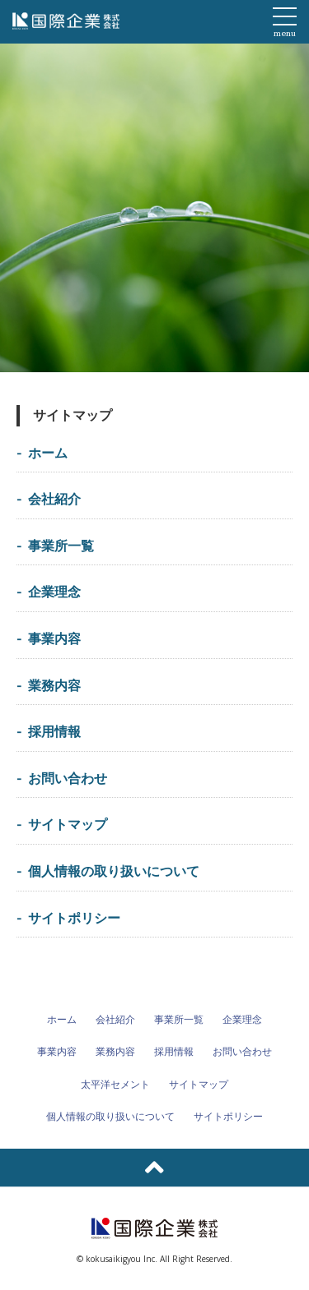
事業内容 (54, 638)
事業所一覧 (61, 546)
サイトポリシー (74, 918)
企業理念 (54, 592)
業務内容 (54, 685)
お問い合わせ (67, 778)
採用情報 (54, 731)
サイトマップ (67, 824)
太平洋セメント (115, 1084)
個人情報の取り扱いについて (113, 871)
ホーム (48, 453)
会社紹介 (54, 499)
